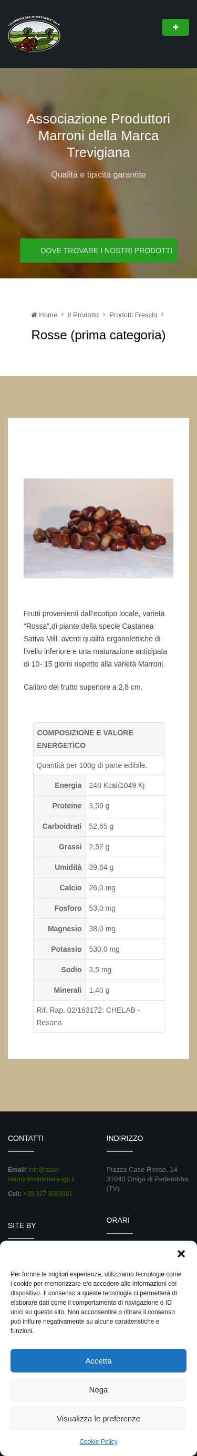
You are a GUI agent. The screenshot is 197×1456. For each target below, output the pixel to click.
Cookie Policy (98, 1441)
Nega (98, 1389)
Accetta (98, 1360)
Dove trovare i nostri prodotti (106, 251)
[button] (181, 1254)
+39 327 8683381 (47, 1194)
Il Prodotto (83, 315)
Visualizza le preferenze (98, 1418)
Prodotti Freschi (133, 315)
